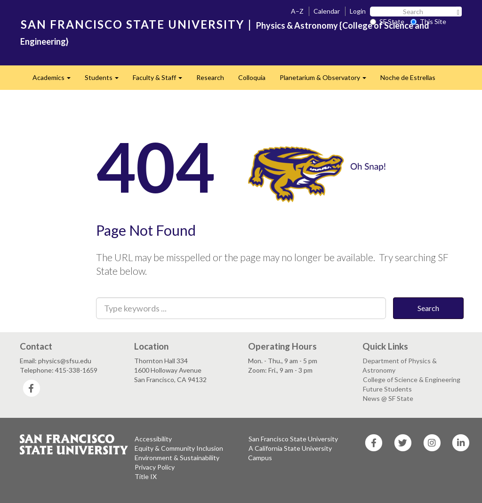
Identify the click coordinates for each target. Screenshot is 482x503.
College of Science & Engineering (411, 379)
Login (358, 11)
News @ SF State (388, 398)
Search (428, 307)
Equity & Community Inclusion (179, 448)
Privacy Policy (155, 467)
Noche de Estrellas (407, 77)
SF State (387, 21)
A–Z (297, 11)
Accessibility (153, 439)
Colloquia (251, 77)
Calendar (326, 11)
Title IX (146, 476)
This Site (428, 21)
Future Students (387, 389)
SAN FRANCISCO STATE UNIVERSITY (132, 24)
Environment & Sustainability (177, 458)
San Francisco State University (293, 439)
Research (210, 77)
